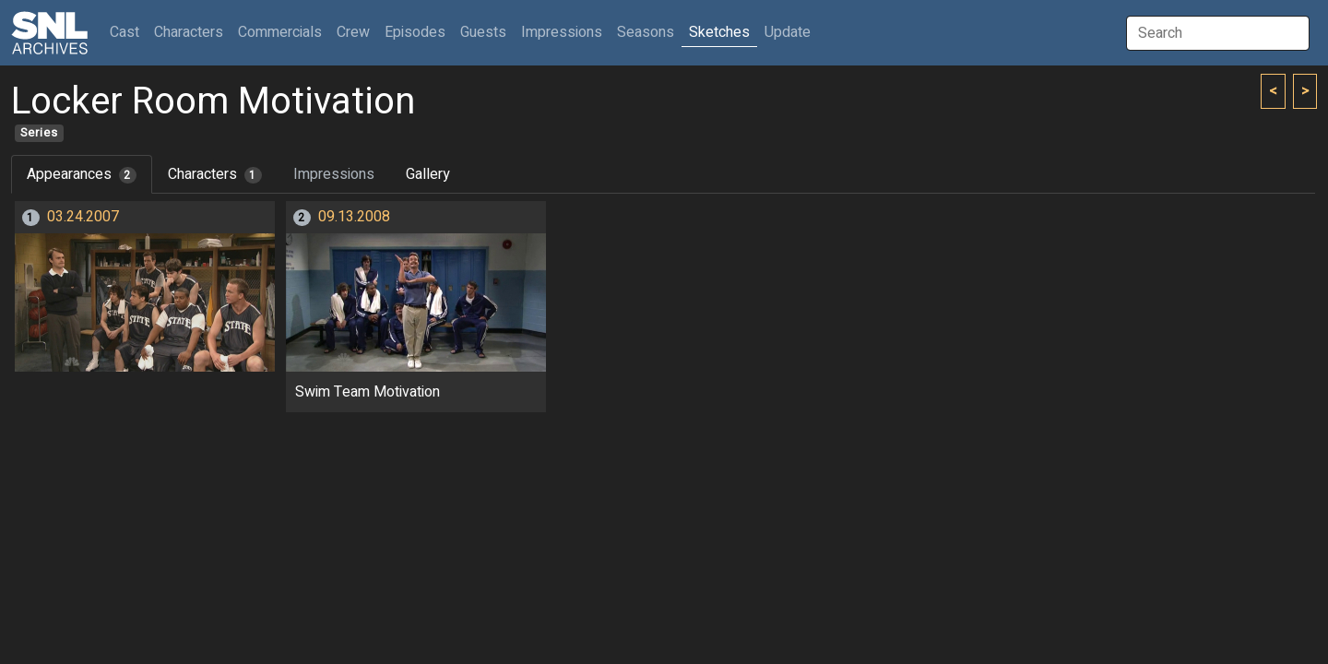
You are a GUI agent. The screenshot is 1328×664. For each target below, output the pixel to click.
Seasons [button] (645, 32)
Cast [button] (128, 31)
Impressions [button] (561, 32)
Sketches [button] (719, 32)
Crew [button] (353, 32)
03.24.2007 (83, 217)
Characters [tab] (215, 174)
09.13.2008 (354, 217)
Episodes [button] (415, 32)
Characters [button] (188, 32)
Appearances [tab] (81, 174)
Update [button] (788, 32)
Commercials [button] (280, 32)
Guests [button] (483, 32)
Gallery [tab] (428, 174)
